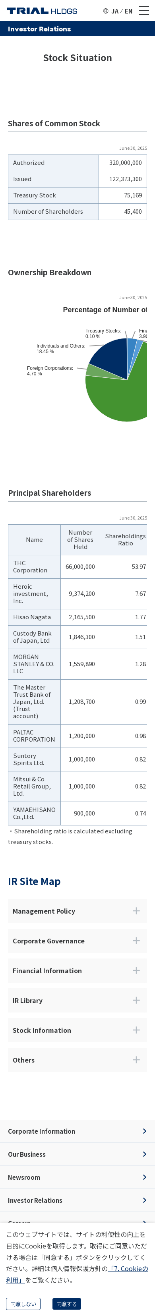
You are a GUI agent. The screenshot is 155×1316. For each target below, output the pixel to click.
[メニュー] (144, 10)
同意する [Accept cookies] (66, 1304)
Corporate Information (41, 1131)
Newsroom (24, 1177)
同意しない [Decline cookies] (23, 1304)
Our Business (27, 1154)
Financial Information (77, 970)
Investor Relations (35, 1200)
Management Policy (77, 911)
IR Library (77, 1000)
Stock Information (77, 1030)
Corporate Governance (77, 941)
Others (77, 1060)
